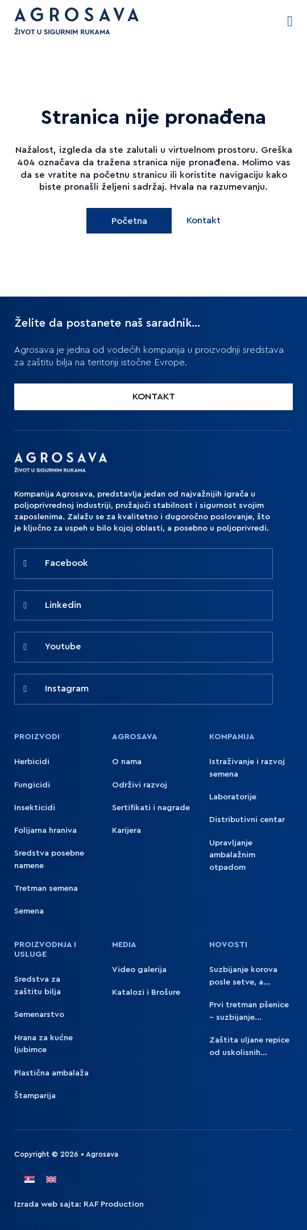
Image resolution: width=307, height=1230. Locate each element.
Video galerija (139, 969)
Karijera (126, 830)
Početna (129, 221)
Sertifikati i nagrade (151, 807)
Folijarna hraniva (45, 830)
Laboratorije (232, 797)
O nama (127, 761)
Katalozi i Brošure (146, 992)
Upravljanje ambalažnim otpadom (232, 855)
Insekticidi (34, 807)
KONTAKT (153, 396)
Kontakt (203, 220)
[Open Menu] (290, 21)
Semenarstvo (39, 1014)
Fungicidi (32, 785)
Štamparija (35, 1095)
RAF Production (114, 1204)
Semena (29, 911)
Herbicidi (31, 761)
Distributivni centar (247, 819)
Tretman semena (46, 888)
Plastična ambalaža (51, 1073)
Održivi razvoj (139, 785)
